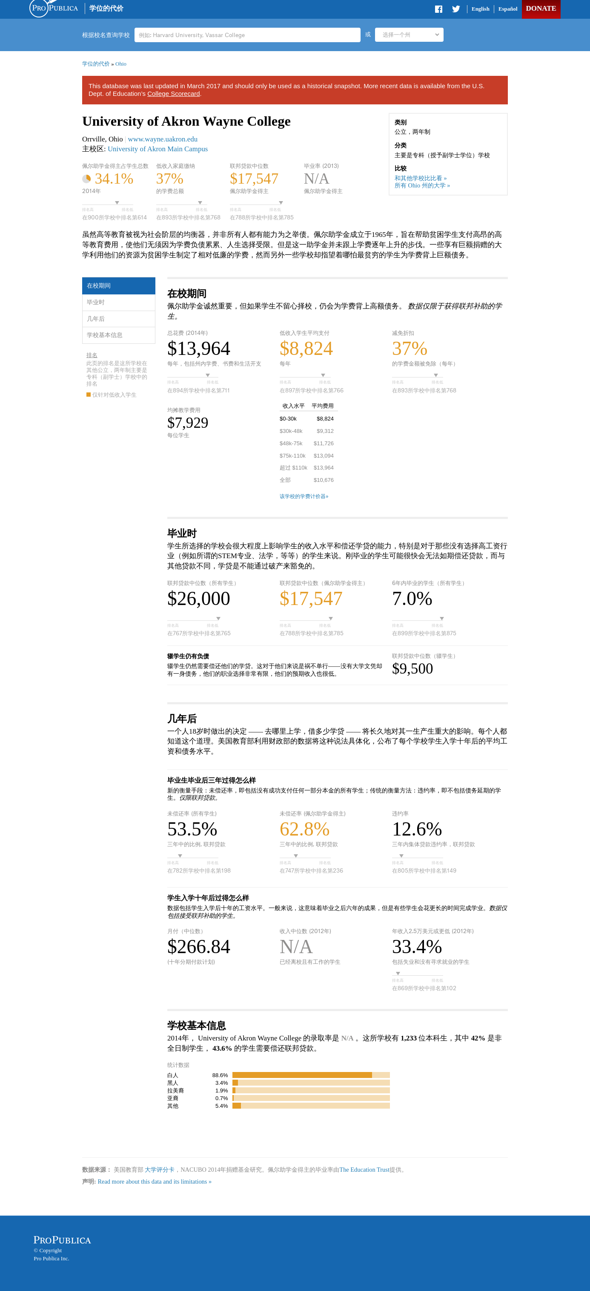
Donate (541, 8)
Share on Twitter (456, 10)
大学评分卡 (160, 1169)
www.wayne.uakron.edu (163, 139)
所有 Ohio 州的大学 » (422, 185)
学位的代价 (106, 8)
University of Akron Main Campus (158, 149)
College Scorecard (173, 93)
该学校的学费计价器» (304, 496)
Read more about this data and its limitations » (154, 1181)
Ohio (120, 64)
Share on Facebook (439, 10)
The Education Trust (364, 1169)
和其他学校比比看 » (421, 178)
